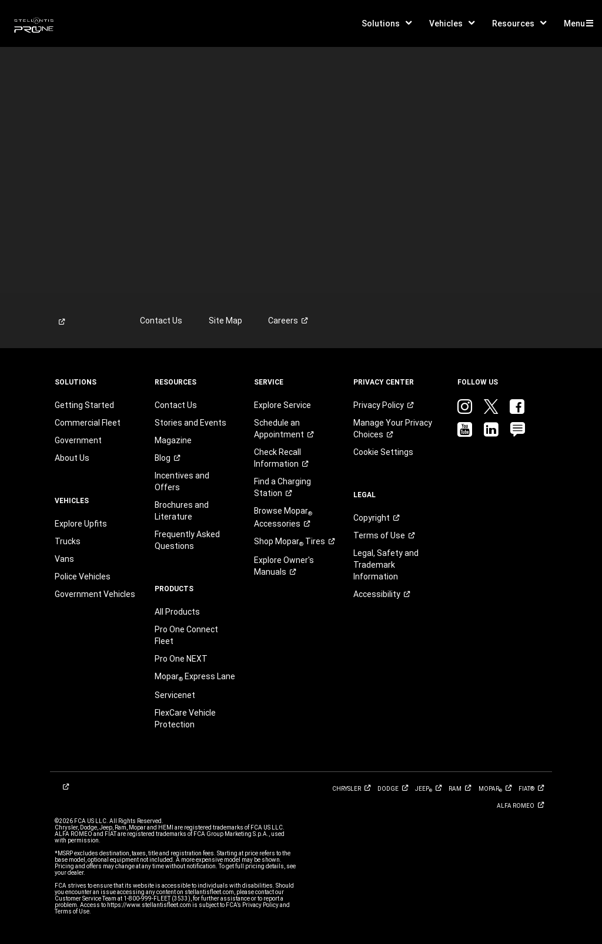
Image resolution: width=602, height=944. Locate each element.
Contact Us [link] (161, 320)
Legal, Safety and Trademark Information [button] (386, 564)
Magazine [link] (173, 440)
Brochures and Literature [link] (182, 510)
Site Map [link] (225, 320)
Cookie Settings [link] (383, 452)
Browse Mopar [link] (283, 517)
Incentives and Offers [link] (182, 481)
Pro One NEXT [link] (181, 658)
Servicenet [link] (175, 695)
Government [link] (78, 440)
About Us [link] (72, 458)
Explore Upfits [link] (81, 523)
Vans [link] (64, 559)
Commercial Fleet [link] (88, 422)
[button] (386, 23)
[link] (34, 24)
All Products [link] (177, 611)
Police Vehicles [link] (83, 576)
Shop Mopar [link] (294, 542)
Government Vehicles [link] (95, 594)
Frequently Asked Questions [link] (187, 540)
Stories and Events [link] (190, 422)
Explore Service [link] (282, 405)
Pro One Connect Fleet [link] (186, 635)
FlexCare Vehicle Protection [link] (185, 718)
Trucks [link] (68, 541)
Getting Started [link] (84, 405)
